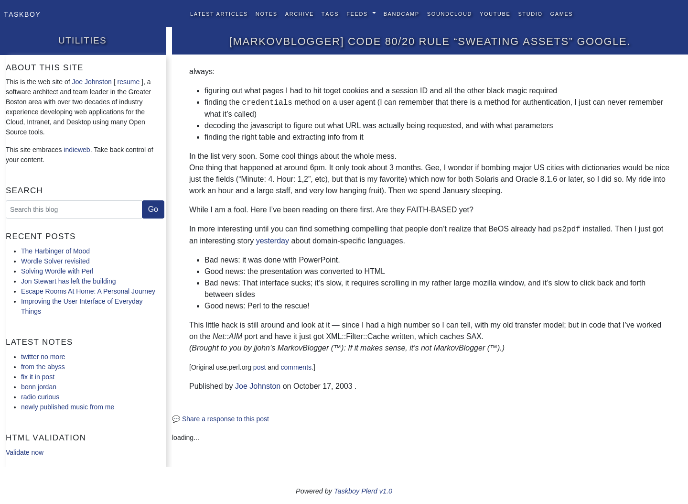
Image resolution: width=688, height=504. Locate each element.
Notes (267, 13)
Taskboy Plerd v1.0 (363, 491)
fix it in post (37, 377)
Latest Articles (219, 13)
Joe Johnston (92, 82)
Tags (330, 13)
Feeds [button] (358, 13)
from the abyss (43, 367)
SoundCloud (449, 13)
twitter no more (43, 357)
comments (296, 367)
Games (561, 13)
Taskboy (22, 13)
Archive (299, 13)
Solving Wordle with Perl (57, 271)
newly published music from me (67, 407)
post (259, 367)
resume (128, 82)
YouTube (495, 13)
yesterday (272, 241)
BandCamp (401, 13)
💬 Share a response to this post (220, 419)
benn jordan (38, 387)
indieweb (77, 149)
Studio (530, 13)
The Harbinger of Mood (55, 251)
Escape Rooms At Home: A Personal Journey (88, 291)
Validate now (24, 452)
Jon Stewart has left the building (68, 281)
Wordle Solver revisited (55, 261)
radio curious (40, 397)
